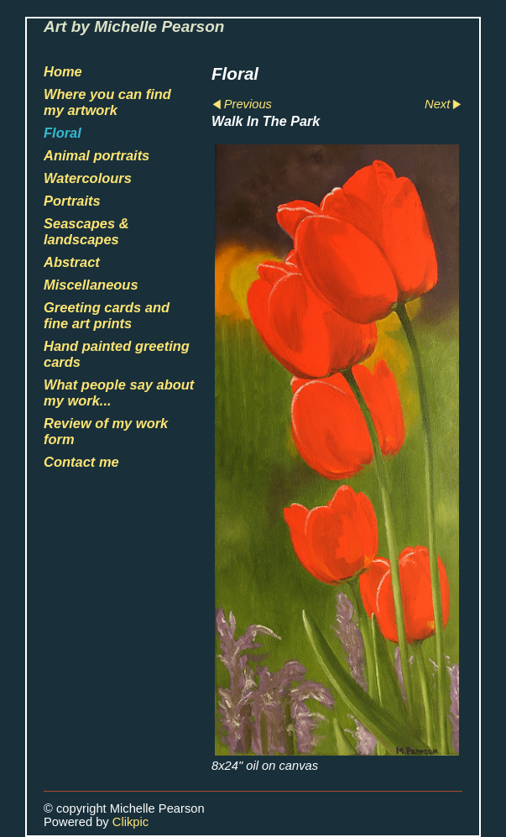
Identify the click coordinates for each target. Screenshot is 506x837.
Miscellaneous (91, 284)
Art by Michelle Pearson (134, 26)
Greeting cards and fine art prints (107, 315)
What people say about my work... (119, 392)
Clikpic (130, 822)
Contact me (81, 461)
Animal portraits (96, 155)
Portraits (72, 200)
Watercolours (88, 178)
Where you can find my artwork (107, 102)
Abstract (72, 261)
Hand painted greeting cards (117, 353)
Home (63, 71)
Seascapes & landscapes (86, 231)
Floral (62, 132)
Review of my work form (106, 431)
